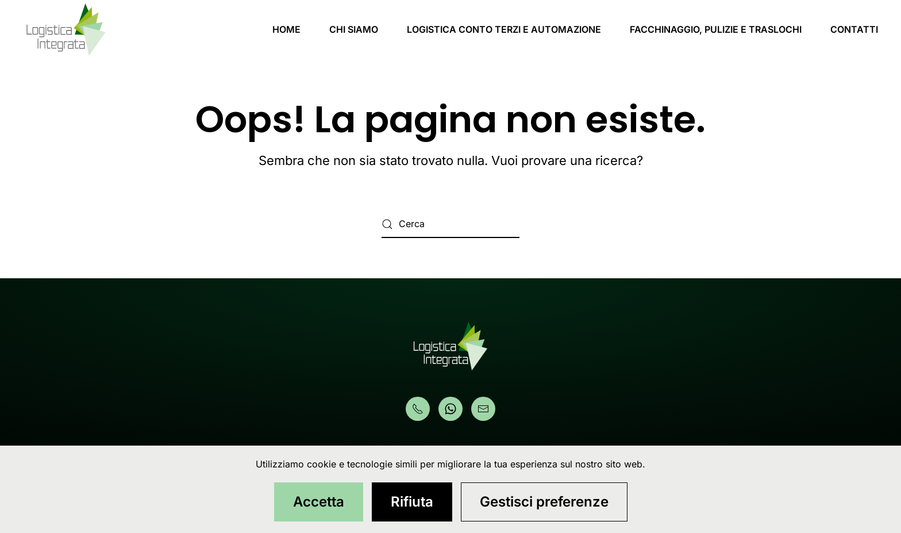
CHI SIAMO (353, 29)
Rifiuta (412, 501)
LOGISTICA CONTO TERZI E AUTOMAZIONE (504, 29)
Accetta (318, 501)
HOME (286, 29)
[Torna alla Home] (66, 29)
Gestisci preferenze (544, 501)
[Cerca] (450, 224)
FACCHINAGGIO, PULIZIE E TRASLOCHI (716, 29)
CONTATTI (854, 29)
